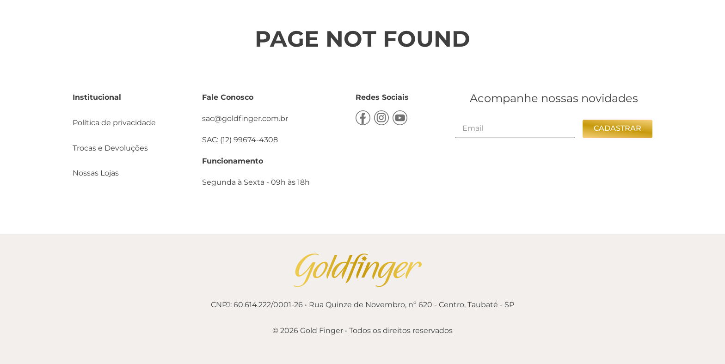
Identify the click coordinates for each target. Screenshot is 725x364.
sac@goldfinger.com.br (245, 118)
